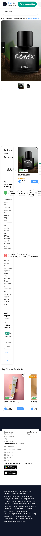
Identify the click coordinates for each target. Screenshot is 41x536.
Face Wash (22, 494)
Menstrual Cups (21, 521)
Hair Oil (15, 506)
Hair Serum (30, 499)
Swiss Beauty (8, 518)
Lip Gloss (23, 499)
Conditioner (7, 506)
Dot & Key (7, 514)
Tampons (22, 491)
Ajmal (13, 521)
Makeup (28, 491)
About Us (30, 436)
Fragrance (9, 18)
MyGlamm (29, 509)
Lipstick (14, 491)
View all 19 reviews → (7, 356)
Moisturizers (8, 496)
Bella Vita (7, 521)
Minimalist (27, 516)
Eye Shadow (31, 503)
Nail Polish (21, 501)
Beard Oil (22, 506)
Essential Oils (30, 506)
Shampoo (16, 496)
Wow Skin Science (18, 509)
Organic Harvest (17, 514)
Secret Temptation (17, 516)
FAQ (5, 439)
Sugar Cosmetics (9, 511)
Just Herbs (29, 518)
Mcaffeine (27, 514)
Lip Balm (6, 494)
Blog (28, 434)
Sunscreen (7, 491)
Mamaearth (7, 509)
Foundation (14, 494)
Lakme (16, 518)
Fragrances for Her (19, 18)
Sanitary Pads (30, 501)
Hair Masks (14, 503)
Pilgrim (22, 518)
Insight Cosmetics (33, 18)
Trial (2, 18)
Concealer (15, 499)
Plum (33, 514)
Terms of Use (9, 436)
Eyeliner (14, 501)
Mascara (6, 503)
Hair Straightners (26, 496)
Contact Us (8, 434)
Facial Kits (7, 501)
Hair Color (22, 503)
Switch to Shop (27, 4)
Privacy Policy (9, 441)
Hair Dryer (7, 499)
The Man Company (22, 511)
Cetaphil (6, 516)
